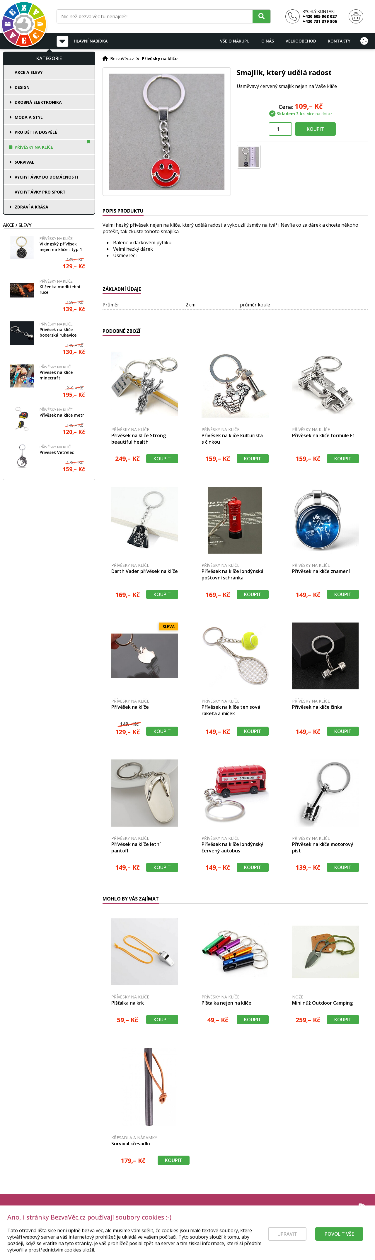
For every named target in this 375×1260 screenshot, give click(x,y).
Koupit (315, 129)
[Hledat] (261, 16)
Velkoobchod (301, 41)
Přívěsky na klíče (34, 147)
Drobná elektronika (38, 102)
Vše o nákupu (235, 41)
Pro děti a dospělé (36, 132)
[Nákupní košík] (356, 16)
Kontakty (339, 41)
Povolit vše (339, 1242)
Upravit (287, 1242)
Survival (24, 162)
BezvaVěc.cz (122, 58)
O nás (267, 41)
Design (22, 87)
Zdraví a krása (31, 207)
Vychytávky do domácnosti (46, 177)
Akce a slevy (28, 72)
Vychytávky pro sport (40, 192)
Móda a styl (29, 117)
